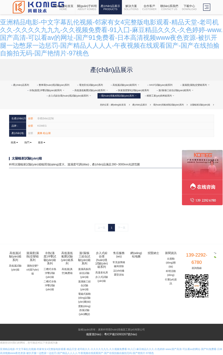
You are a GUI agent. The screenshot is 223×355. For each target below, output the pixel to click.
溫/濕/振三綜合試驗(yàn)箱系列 (176, 90)
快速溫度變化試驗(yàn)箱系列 (133, 90)
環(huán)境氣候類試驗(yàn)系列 (119, 95)
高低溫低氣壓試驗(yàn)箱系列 (91, 90)
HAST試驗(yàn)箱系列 (160, 85)
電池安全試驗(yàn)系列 (91, 85)
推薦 (14, 142)
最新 (42, 142)
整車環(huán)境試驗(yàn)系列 (54, 85)
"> (215, 255)
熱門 (28, 142)
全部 (30, 118)
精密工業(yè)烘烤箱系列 (161, 95)
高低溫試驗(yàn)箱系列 (126, 85)
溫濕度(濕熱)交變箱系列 (196, 85)
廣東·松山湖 (44, 133)
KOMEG (42, 125)
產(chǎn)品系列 (21, 85)
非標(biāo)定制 (45, 118)
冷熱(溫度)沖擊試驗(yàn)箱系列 (47, 90)
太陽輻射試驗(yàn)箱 (200, 105)
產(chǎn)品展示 (139, 105)
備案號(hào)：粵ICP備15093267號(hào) (111, 334)
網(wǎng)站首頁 (118, 105)
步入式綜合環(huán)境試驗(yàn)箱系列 (69, 95)
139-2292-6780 (196, 258)
